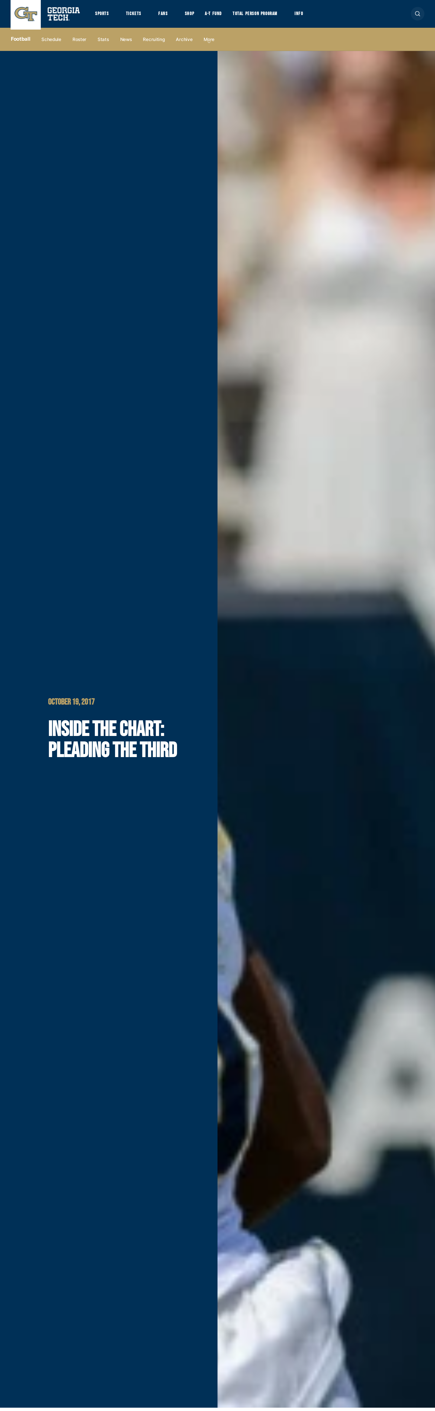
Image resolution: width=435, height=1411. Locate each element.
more (209, 43)
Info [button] (308, 15)
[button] (417, 15)
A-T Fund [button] (218, 15)
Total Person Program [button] (262, 15)
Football (20, 43)
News (126, 43)
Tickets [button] (135, 15)
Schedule (51, 43)
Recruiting (154, 43)
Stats (103, 43)
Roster (79, 43)
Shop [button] (193, 15)
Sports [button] (102, 15)
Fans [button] (166, 15)
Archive (184, 43)
